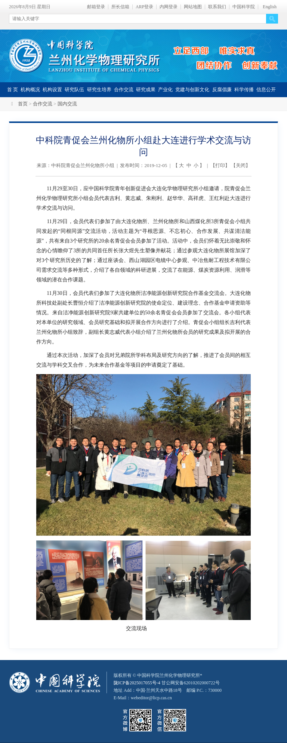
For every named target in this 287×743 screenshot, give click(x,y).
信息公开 (266, 89)
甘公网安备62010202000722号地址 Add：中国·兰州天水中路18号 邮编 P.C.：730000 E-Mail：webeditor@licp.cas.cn (168, 690)
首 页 (12, 89)
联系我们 (217, 6)
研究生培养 (99, 89)
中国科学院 (243, 6)
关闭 (241, 165)
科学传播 (244, 89)
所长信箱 (120, 6)
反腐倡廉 (222, 89)
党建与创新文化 (192, 89)
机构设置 (52, 89)
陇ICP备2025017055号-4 (137, 682)
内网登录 (169, 6)
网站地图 (193, 6)
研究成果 (145, 89)
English (270, 6)
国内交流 (67, 104)
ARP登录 (144, 6)
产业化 (165, 89)
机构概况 (30, 89)
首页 (23, 104)
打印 (220, 165)
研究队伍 (74, 89)
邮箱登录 (96, 6)
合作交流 (123, 89)
